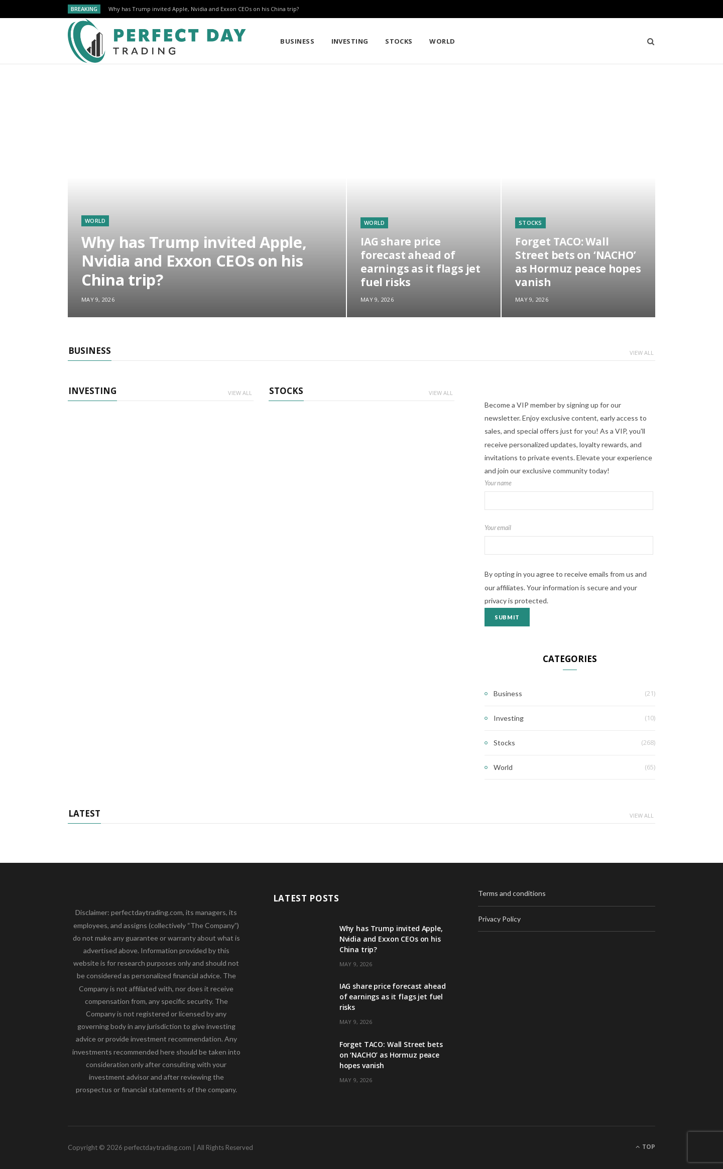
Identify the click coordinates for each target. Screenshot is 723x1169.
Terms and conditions (512, 893)
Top (645, 1146)
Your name (570, 494)
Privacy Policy (499, 919)
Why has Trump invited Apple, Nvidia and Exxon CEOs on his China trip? (203, 9)
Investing (350, 41)
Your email (570, 539)
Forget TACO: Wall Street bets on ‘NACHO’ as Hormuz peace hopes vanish (578, 261)
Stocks (399, 41)
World (442, 41)
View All (642, 352)
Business (297, 41)
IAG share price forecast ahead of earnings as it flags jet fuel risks (420, 261)
